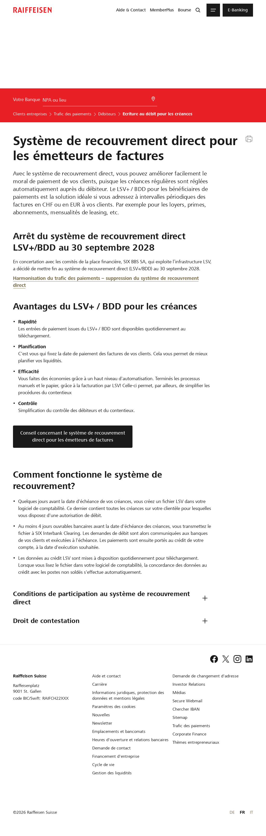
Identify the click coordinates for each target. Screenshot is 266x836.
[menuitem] (131, 10)
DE (232, 812)
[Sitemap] (179, 717)
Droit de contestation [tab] (46, 621)
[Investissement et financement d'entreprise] (115, 756)
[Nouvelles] (101, 714)
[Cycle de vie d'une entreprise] (103, 764)
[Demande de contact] (111, 748)
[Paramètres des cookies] (114, 706)
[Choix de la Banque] (100, 101)
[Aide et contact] (106, 676)
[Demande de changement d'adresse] (205, 676)
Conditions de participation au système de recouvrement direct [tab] (102, 598)
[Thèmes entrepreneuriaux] (195, 742)
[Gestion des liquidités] (112, 772)
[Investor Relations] (188, 684)
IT (251, 812)
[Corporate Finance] (189, 734)
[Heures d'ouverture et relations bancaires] (130, 739)
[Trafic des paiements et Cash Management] (191, 725)
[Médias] (179, 692)
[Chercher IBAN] (186, 709)
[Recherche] (198, 10)
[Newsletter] (102, 723)
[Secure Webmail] (187, 700)
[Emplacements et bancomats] (118, 731)
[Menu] (213, 10)
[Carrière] (99, 684)
